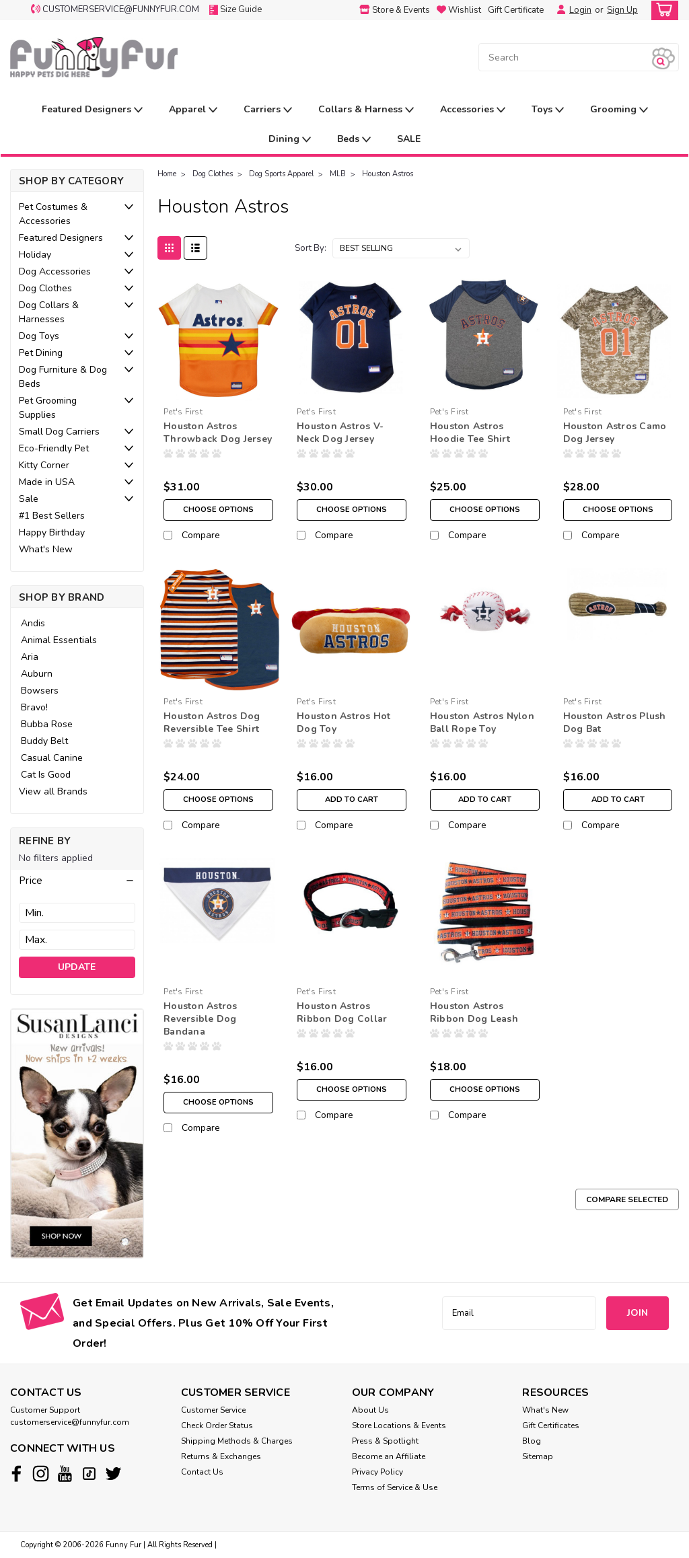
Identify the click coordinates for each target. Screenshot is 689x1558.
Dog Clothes (45, 288)
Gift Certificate (516, 10)
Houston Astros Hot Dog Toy (344, 722)
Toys (548, 110)
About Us (370, 1410)
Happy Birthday (52, 532)
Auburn (36, 673)
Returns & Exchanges (221, 1456)
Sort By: (310, 248)
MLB (338, 174)
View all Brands (53, 791)
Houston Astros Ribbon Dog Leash (474, 1012)
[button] (77, 881)
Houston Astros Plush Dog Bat (614, 722)
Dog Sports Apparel (281, 174)
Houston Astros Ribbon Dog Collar (342, 1012)
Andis (33, 623)
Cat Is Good (46, 774)
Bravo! (34, 707)
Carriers (268, 110)
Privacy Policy (377, 1472)
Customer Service (213, 1410)
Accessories (472, 110)
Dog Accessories (55, 271)
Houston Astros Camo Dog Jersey (615, 432)
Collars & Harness (366, 110)
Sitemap (537, 1456)
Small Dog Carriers (59, 431)
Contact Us (202, 1472)
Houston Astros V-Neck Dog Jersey (340, 432)
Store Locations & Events (399, 1425)
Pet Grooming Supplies (48, 407)
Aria (29, 657)
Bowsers (40, 690)
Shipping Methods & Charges (237, 1441)
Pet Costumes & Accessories (53, 213)
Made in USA (47, 482)
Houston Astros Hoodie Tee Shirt (470, 432)
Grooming (619, 110)
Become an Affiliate (388, 1456)
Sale (28, 498)
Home (166, 174)
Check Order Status (217, 1425)
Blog (531, 1441)
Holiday (35, 254)
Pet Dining (41, 352)
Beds (354, 140)
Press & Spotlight (385, 1441)
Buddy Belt (44, 741)
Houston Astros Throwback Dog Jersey (218, 432)
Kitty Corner (44, 465)
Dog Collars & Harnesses (49, 312)
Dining (289, 140)
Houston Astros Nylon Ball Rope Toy (482, 722)
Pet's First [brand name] (183, 411)
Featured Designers (92, 110)
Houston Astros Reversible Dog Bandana (201, 1019)
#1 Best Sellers (52, 515)
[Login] (557, 10)
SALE (409, 139)
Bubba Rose (47, 724)
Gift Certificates (550, 1425)
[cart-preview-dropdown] (662, 10)
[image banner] (77, 1132)
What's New (46, 549)
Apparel (193, 110)
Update (77, 967)
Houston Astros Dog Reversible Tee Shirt (212, 722)
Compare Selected (627, 1199)
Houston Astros (387, 174)
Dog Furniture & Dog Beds (63, 376)
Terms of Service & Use (394, 1487)
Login (580, 10)
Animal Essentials (59, 640)
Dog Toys (39, 336)
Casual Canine (52, 757)
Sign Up (622, 10)
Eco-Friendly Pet (54, 448)
